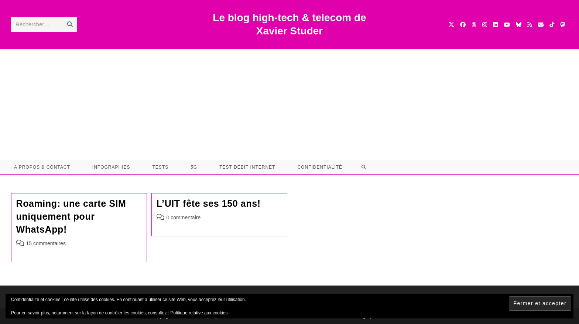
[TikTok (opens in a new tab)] (552, 24)
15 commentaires (46, 243)
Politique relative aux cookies (199, 312)
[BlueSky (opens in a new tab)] (518, 24)
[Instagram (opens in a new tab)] (484, 24)
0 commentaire (184, 217)
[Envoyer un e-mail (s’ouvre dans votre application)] (541, 24)
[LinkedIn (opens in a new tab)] (495, 24)
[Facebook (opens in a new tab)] (463, 24)
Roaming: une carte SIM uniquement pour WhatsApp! (71, 216)
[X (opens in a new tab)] (451, 24)
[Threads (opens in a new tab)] (474, 24)
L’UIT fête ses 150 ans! (209, 203)
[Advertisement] (289, 104)
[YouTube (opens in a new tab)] (507, 24)
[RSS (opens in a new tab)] (529, 24)
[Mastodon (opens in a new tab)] (562, 24)
